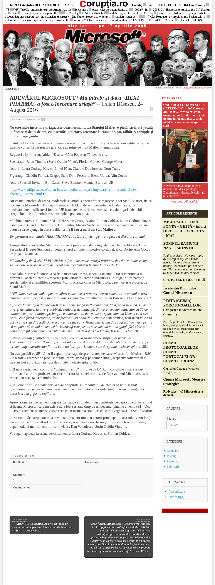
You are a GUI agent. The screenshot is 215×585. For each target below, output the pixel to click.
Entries (176, 497)
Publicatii (173, 466)
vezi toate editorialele (184, 201)
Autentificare (12, 88)
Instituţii (172, 456)
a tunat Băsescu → (118, 537)
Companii (173, 450)
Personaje (173, 461)
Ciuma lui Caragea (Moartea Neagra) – (184, 348)
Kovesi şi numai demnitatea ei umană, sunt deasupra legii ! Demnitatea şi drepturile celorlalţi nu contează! (184, 191)
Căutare (171, 418)
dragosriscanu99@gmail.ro (197, 87)
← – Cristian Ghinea (42, 525)
